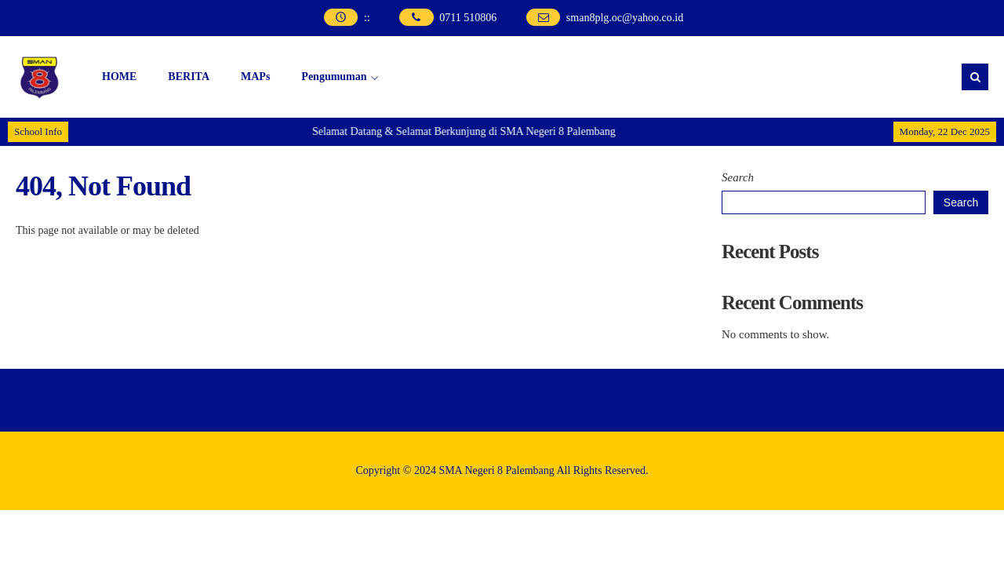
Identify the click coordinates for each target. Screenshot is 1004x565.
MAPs (255, 76)
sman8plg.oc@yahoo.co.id (624, 18)
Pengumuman (333, 76)
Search (738, 177)
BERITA (188, 76)
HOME (119, 76)
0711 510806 (468, 18)
